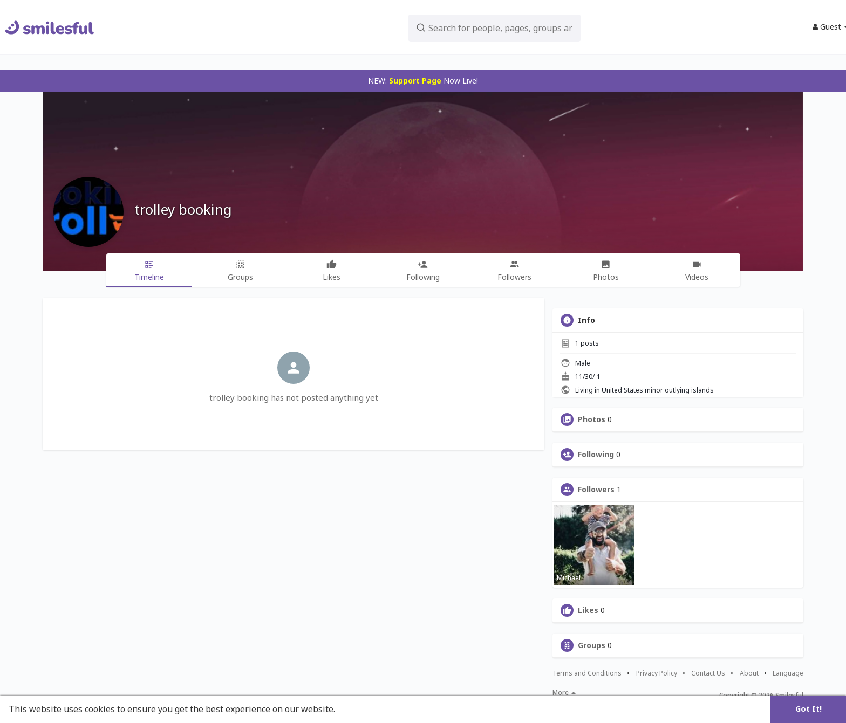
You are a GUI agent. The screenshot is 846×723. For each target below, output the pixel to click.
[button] (466, 27)
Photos (591, 419)
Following (596, 454)
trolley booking (183, 209)
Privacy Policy (656, 673)
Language (788, 673)
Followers (596, 489)
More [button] (564, 693)
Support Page (415, 80)
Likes (588, 610)
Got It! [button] (808, 709)
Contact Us (708, 673)
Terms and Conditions (587, 673)
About (749, 673)
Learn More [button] (362, 709)
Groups (591, 645)
